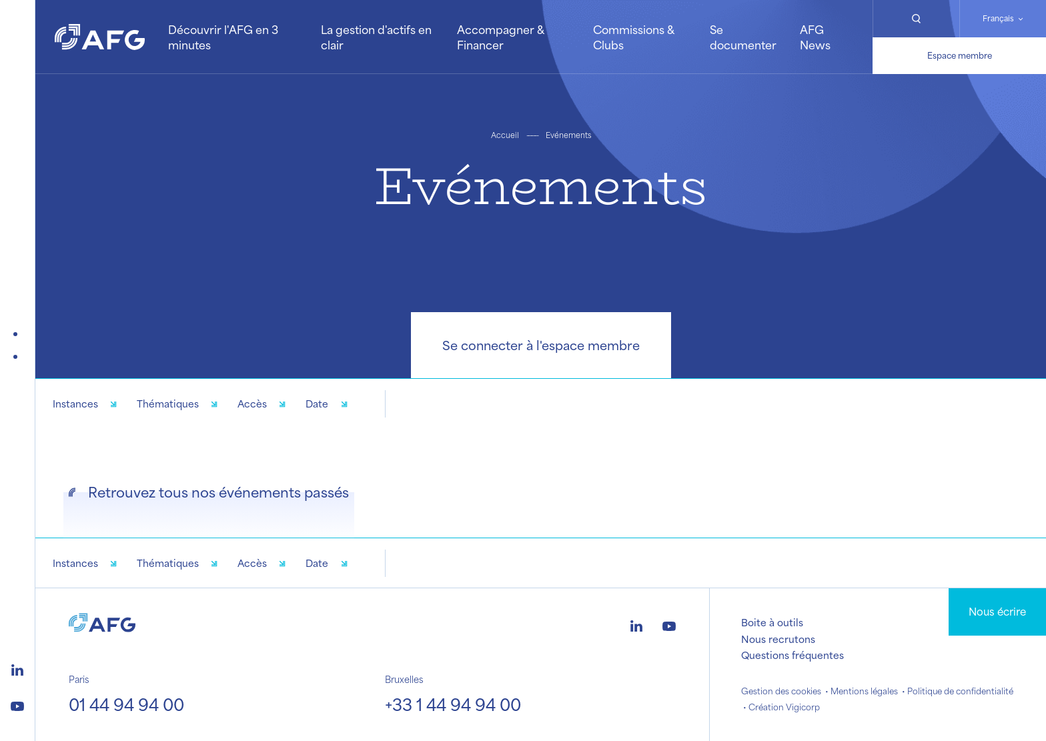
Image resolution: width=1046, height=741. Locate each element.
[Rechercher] (916, 18)
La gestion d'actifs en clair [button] (376, 36)
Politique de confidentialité (960, 691)
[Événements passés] (18, 356)
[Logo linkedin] (17, 668)
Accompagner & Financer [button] (500, 36)
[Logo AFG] (100, 37)
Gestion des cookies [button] (781, 691)
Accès (252, 404)
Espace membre (959, 55)
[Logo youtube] (17, 704)
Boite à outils (772, 622)
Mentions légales (864, 691)
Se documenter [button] (743, 36)
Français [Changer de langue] (998, 18)
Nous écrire (997, 611)
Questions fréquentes (792, 655)
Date (317, 404)
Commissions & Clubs (633, 36)
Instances (75, 404)
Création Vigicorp (784, 707)
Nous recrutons (778, 639)
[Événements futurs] (18, 334)
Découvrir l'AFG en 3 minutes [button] (223, 36)
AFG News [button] (815, 36)
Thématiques (168, 404)
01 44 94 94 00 (126, 704)
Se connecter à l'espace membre (541, 345)
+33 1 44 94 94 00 (453, 704)
